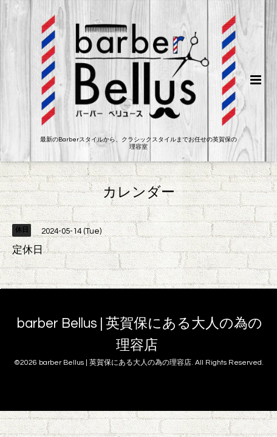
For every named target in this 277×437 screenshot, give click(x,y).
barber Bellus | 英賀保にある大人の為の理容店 (139, 335)
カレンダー (139, 192)
